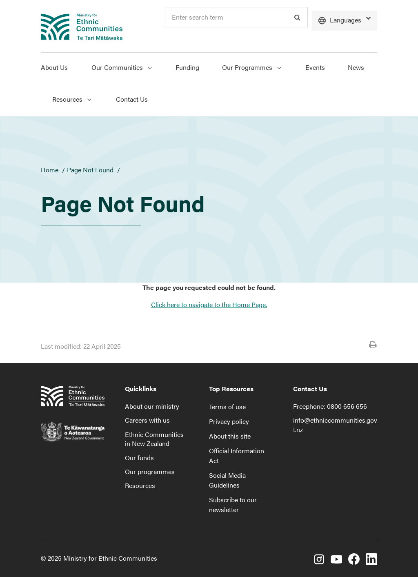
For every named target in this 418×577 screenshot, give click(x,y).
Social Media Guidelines (227, 480)
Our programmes (150, 471)
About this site (230, 436)
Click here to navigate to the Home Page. (209, 304)
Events (315, 67)
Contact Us (132, 99)
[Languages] (344, 21)
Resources (140, 485)
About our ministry (152, 406)
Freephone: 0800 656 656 (330, 406)
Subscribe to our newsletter (233, 504)
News (356, 67)
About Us (54, 67)
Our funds (139, 457)
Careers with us (147, 420)
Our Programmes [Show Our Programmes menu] (251, 67)
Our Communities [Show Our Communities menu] (121, 67)
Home (49, 169)
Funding (187, 67)
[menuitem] (60, 69)
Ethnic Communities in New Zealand (154, 439)
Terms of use (227, 406)
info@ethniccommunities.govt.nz (335, 424)
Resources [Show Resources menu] (71, 99)
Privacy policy (229, 421)
